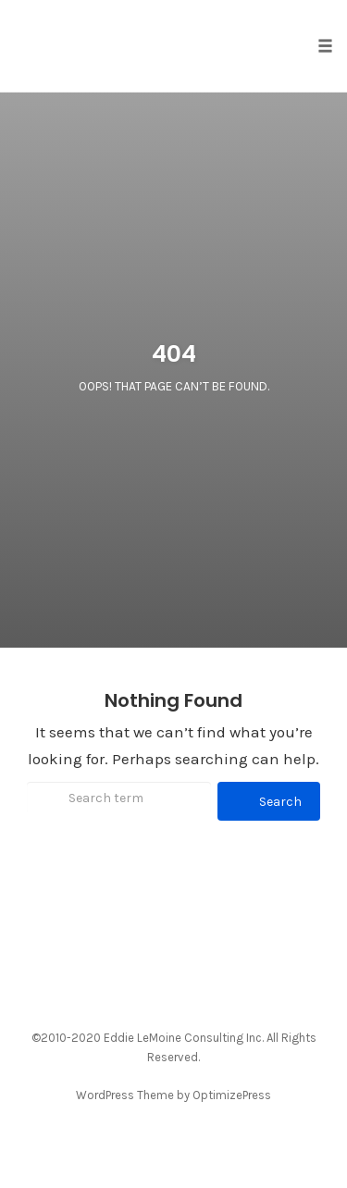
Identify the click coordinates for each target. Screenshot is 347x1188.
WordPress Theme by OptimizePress (173, 1095)
